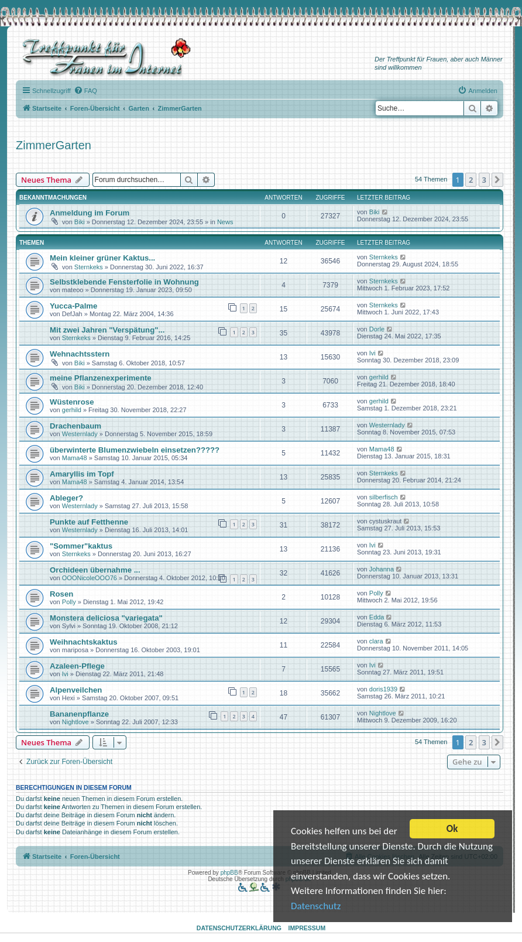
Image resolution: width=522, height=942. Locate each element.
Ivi (372, 353)
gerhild (379, 377)
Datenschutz (316, 908)
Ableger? (66, 498)
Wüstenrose (72, 402)
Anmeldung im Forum (89, 212)
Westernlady (80, 433)
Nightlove (75, 721)
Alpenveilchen (76, 690)
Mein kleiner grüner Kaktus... (102, 258)
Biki (79, 221)
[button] (497, 180)
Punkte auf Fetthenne (89, 522)
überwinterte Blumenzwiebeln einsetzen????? (134, 450)
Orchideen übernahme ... (95, 570)
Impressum (307, 927)
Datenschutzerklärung (239, 927)
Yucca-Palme (73, 306)
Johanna (381, 569)
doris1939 (383, 689)
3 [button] (484, 179)
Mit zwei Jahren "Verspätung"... (107, 330)
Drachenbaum (75, 426)
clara (376, 641)
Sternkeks (88, 266)
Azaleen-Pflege (77, 666)
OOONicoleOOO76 (89, 577)
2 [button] (471, 179)
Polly (69, 601)
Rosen (61, 594)
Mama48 (74, 457)
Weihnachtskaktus (84, 642)
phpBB (229, 872)
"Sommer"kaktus (81, 546)
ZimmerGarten (53, 145)
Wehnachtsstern (79, 354)
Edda (376, 617)
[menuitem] (85, 91)
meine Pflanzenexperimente (101, 378)
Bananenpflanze (79, 714)
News (225, 221)
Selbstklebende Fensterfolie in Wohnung (124, 282)
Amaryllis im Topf (82, 474)
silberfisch (383, 497)
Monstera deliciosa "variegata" (106, 618)
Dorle (376, 329)
